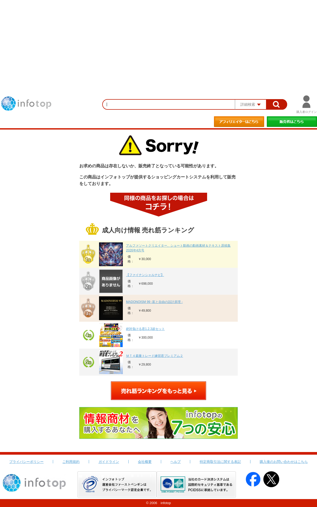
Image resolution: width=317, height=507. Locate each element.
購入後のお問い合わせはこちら (284, 462)
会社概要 (145, 462)
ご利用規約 (71, 462)
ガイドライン (109, 462)
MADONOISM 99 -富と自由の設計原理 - (154, 302)
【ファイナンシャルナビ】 (145, 275)
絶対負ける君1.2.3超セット (145, 329)
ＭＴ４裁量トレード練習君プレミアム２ (154, 356)
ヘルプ (175, 462)
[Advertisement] (158, 40)
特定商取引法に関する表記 (220, 462)
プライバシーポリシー (26, 462)
